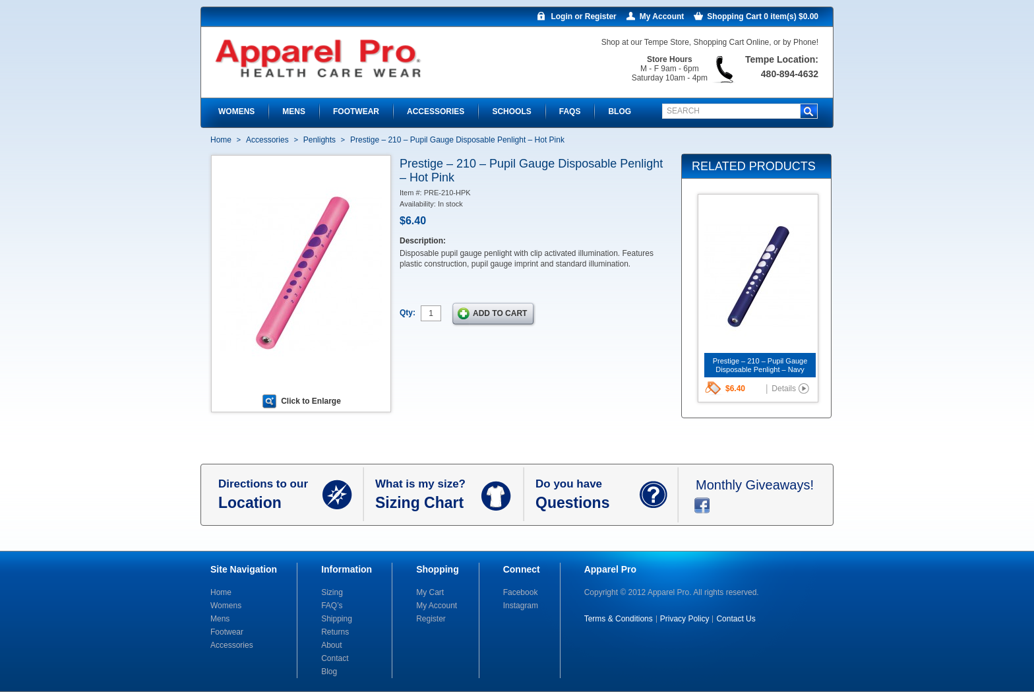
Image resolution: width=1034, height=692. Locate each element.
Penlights (319, 139)
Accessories (267, 139)
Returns (335, 632)
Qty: (407, 312)
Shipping (336, 618)
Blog (329, 671)
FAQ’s (331, 605)
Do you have (587, 495)
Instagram (520, 605)
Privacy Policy (685, 618)
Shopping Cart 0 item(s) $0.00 (762, 16)
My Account (662, 16)
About (331, 645)
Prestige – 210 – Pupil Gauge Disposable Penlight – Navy (760, 365)
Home (220, 139)
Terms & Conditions (618, 618)
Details (784, 388)
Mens (219, 618)
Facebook (520, 592)
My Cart (430, 592)
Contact (334, 658)
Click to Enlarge (311, 401)
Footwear (226, 632)
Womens (225, 605)
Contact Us (735, 618)
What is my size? (428, 495)
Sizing (332, 592)
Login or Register (583, 16)
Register (431, 618)
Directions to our (270, 495)
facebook (702, 505)
